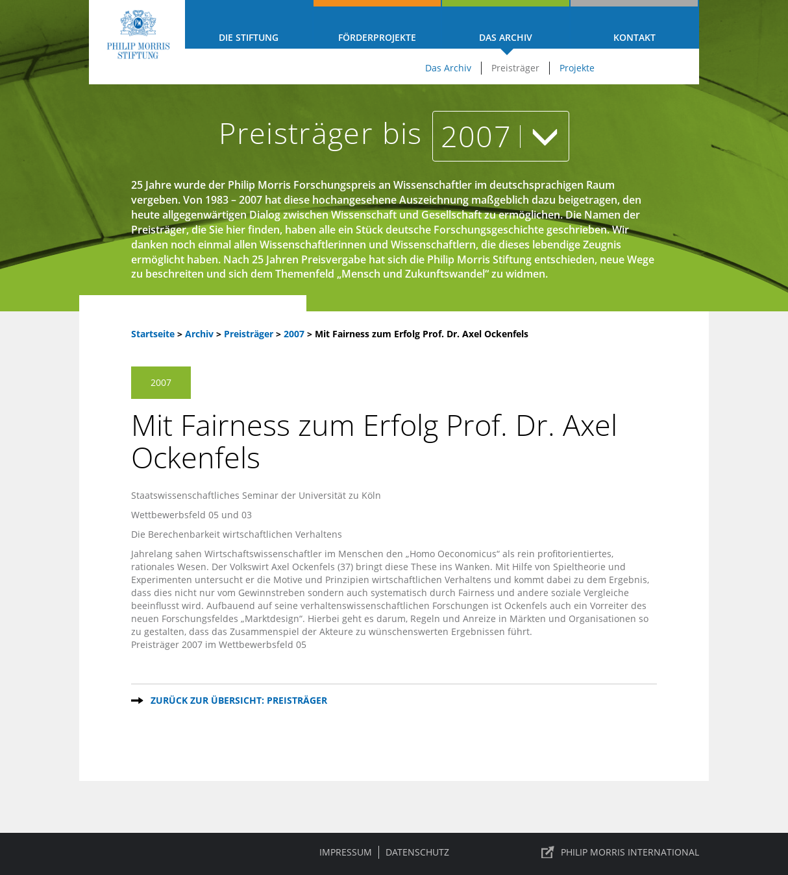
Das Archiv (505, 37)
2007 (501, 136)
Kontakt (634, 37)
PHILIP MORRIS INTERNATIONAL (630, 852)
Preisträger (515, 68)
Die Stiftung (248, 37)
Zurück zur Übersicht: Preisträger (239, 700)
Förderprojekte (377, 37)
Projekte (577, 68)
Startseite (153, 334)
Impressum (345, 852)
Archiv (199, 334)
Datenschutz (417, 852)
